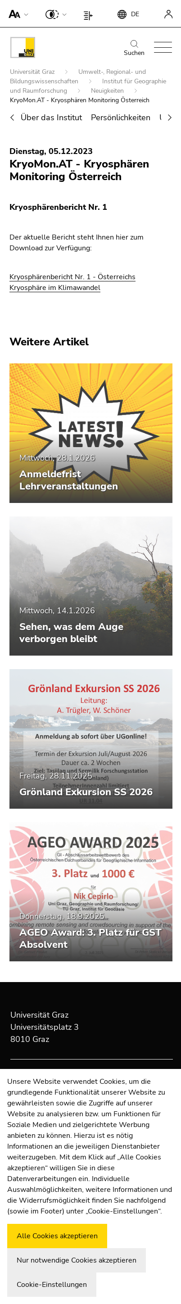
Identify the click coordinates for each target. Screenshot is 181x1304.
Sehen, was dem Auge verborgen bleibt (71, 633)
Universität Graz (33, 72)
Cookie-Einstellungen (52, 1285)
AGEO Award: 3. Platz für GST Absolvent (90, 938)
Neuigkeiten (108, 90)
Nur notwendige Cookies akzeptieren (76, 1260)
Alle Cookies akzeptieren (57, 1236)
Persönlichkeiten (120, 117)
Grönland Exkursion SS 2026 (86, 792)
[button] (16, 13)
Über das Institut (51, 117)
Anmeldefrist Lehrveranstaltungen (68, 480)
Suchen (134, 48)
